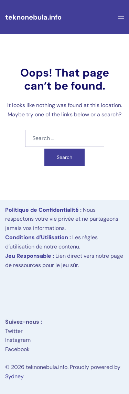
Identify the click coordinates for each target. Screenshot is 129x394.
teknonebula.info (33, 17)
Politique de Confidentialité (42, 209)
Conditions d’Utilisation (36, 237)
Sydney (14, 376)
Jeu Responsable (28, 255)
